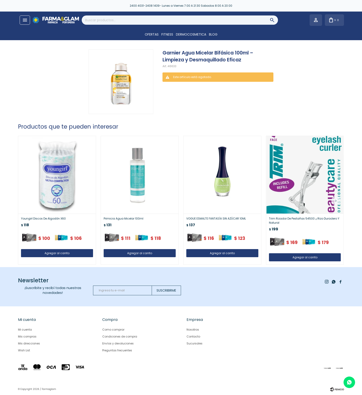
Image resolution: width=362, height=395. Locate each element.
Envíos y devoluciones (118, 343)
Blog (213, 34)
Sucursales (194, 343)
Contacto (193, 336)
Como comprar (113, 330)
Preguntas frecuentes (117, 350)
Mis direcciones (29, 343)
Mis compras (27, 336)
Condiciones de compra (119, 336)
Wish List (24, 350)
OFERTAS (152, 34)
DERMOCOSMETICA (191, 34)
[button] (336, 200)
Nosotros (193, 330)
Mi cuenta (25, 330)
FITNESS (167, 34)
